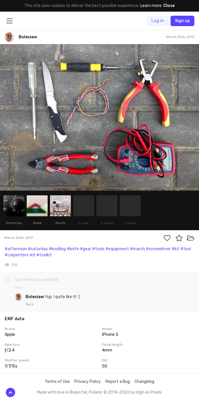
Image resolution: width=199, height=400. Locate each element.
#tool (185, 248)
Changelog (144, 381)
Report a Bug (117, 381)
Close (169, 5)
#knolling (57, 248)
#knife (73, 248)
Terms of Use (57, 381)
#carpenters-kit (20, 255)
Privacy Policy (87, 381)
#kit (176, 248)
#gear (85, 248)
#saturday (38, 248)
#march (137, 248)
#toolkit (44, 255)
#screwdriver (158, 248)
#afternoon (16, 248)
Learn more (151, 5)
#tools (98, 248)
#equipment (117, 248)
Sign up (182, 20)
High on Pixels (149, 392)
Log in (157, 20)
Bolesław (35, 296)
